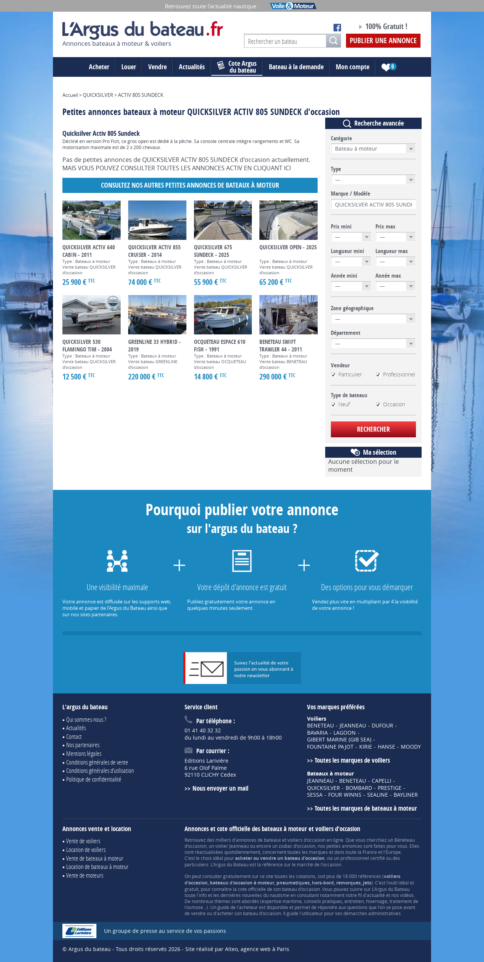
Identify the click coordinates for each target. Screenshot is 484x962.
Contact (74, 736)
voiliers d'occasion (306, 840)
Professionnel (395, 374)
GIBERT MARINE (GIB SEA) (339, 739)
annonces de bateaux (258, 840)
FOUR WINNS (344, 794)
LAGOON (345, 732)
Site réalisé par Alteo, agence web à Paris (237, 949)
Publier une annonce (383, 40)
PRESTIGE (390, 788)
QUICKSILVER (323, 788)
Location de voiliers (85, 849)
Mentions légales (83, 753)
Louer (128, 66)
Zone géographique (352, 308)
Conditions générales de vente (97, 762)
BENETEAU (320, 725)
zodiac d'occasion (297, 846)
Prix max (385, 226)
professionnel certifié (362, 858)
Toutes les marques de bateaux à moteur (366, 808)
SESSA (315, 794)
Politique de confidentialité (93, 779)
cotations (305, 876)
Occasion (390, 404)
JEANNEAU (353, 725)
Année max (388, 276)
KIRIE (365, 746)
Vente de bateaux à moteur (94, 858)
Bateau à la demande (296, 66)
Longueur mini (347, 251)
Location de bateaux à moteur (97, 866)
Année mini (344, 276)
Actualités (192, 66)
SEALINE (377, 794)
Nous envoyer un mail (220, 788)
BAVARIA (317, 732)
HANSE (386, 746)
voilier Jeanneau (232, 846)
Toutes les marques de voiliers (352, 760)
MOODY (411, 746)
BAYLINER (406, 794)
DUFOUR (382, 725)
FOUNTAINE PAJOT (330, 746)
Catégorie (341, 138)
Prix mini (341, 226)
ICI (287, 168)
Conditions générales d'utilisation (100, 770)
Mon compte (352, 66)
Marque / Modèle (350, 193)
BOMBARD (359, 788)
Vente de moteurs (84, 875)
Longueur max (391, 251)
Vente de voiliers (83, 840)
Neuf (340, 404)
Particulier (346, 374)
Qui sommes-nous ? (86, 719)
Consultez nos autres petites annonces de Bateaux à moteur (190, 185)
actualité (376, 895)
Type (336, 169)
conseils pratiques (323, 901)
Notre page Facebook (337, 27)
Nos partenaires (82, 744)
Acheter (99, 66)
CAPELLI (381, 780)
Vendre (157, 66)
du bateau (237, 67)
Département (345, 333)
